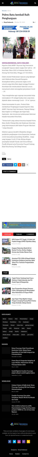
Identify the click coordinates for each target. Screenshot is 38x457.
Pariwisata (5, 325)
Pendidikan (13, 322)
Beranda (4, 10)
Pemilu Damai (6, 334)
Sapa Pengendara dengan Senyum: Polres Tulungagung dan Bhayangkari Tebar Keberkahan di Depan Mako (23, 290)
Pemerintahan (23, 319)
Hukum (10, 319)
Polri (16, 319)
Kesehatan (26, 322)
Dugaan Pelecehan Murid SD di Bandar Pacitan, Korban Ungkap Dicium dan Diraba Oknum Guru (22, 250)
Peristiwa (5, 322)
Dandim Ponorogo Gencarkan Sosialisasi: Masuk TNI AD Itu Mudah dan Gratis (23, 397)
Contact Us (25, 454)
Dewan (12, 325)
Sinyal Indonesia (22, 450)
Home (11, 454)
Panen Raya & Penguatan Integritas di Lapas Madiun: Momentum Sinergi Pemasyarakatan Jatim (23, 362)
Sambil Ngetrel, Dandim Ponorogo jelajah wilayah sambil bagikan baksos (23, 372)
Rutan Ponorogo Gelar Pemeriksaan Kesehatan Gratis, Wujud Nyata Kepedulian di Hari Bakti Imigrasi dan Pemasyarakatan (23, 351)
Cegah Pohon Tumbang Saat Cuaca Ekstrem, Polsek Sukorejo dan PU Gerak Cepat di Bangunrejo (22, 280)
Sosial (31, 319)
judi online (30, 334)
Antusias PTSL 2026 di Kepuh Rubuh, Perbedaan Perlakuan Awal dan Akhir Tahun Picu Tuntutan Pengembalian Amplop (23, 261)
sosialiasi (5, 338)
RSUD (23, 334)
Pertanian (16, 328)
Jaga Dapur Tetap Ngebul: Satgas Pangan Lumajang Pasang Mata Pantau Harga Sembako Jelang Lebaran (24, 301)
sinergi (10, 331)
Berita (9, 10)
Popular (8, 234)
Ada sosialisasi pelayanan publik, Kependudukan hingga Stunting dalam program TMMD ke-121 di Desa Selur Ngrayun (23, 409)
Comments (30, 234)
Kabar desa (20, 325)
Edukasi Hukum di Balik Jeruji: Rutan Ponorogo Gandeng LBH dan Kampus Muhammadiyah (23, 387)
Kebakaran (24, 331)
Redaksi (17, 454)
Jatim (23, 328)
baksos (4, 331)
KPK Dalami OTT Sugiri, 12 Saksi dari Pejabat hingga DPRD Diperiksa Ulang (24, 240)
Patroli (29, 328)
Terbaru (19, 234)
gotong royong (29, 325)
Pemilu (17, 331)
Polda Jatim (16, 334)
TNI (20, 322)
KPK (10, 328)
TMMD (5, 328)
